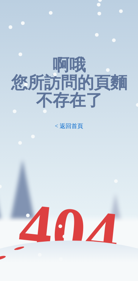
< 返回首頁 (69, 126)
